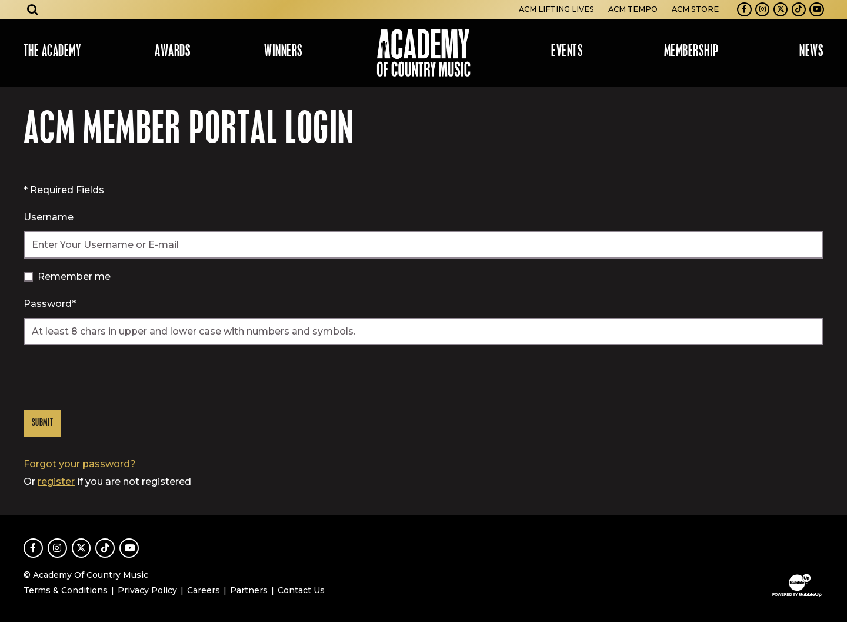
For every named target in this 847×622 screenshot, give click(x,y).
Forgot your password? (80, 463)
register (56, 481)
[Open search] (33, 9)
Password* (50, 303)
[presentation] (113, 378)
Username (49, 217)
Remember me (74, 276)
